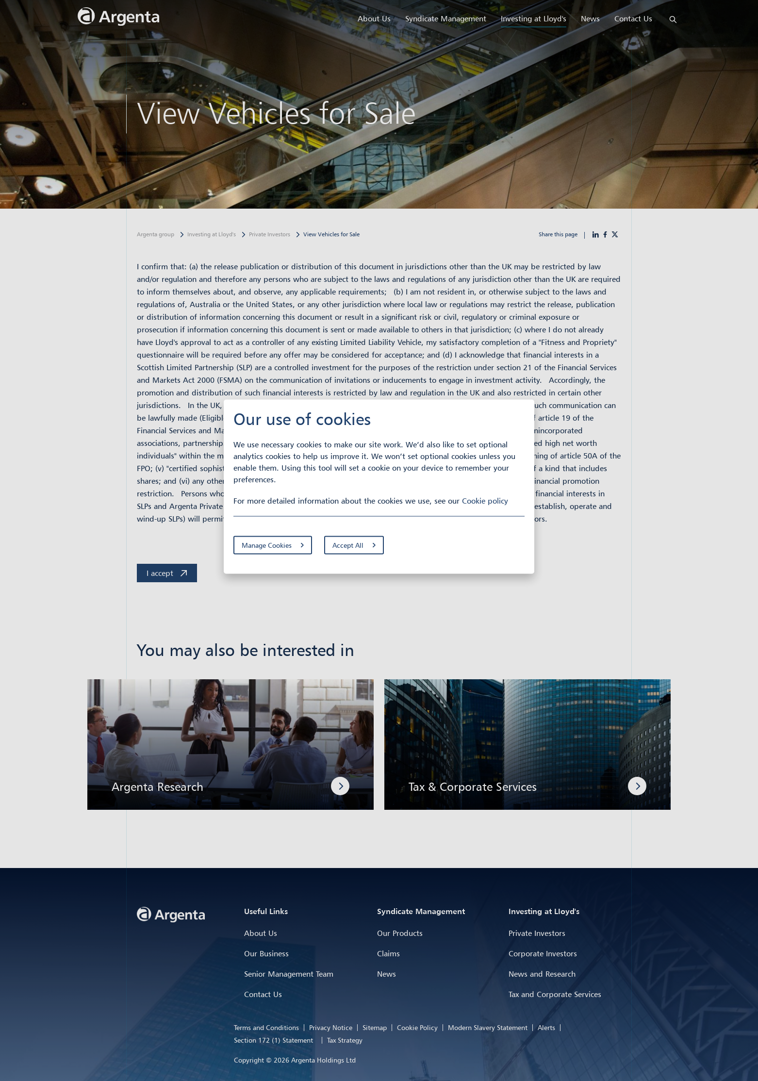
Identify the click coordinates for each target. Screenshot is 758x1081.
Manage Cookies (267, 544)
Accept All (347, 544)
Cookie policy (485, 500)
